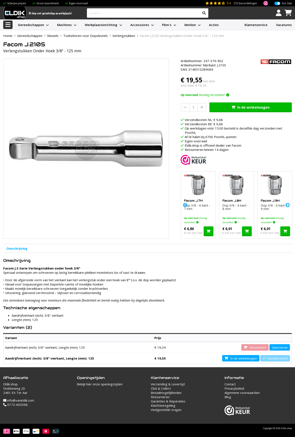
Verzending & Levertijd (168, 384)
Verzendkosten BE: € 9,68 (204, 124)
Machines (64, 25)
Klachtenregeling (163, 405)
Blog (227, 397)
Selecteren (280, 347)
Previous (185, 205)
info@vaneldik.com (18, 400)
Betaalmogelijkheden (166, 392)
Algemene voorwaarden (242, 392)
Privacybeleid (234, 388)
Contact (230, 384)
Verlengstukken (123, 36)
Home (7, 36)
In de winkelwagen (251, 107)
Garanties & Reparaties (168, 401)
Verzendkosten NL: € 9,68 (204, 120)
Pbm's (166, 25)
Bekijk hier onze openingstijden (99, 384)
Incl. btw (287, 3)
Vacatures (284, 25)
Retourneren (160, 397)
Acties (214, 25)
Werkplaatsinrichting (101, 25)
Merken (190, 25)
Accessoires (139, 25)
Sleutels (53, 36)
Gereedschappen (31, 25)
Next (287, 205)
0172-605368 (15, 404)
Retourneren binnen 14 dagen (207, 149)
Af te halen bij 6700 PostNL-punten (210, 137)
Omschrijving (16, 248)
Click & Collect (161, 388)
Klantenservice (256, 25)
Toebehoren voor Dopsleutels (85, 36)
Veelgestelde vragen (166, 410)
